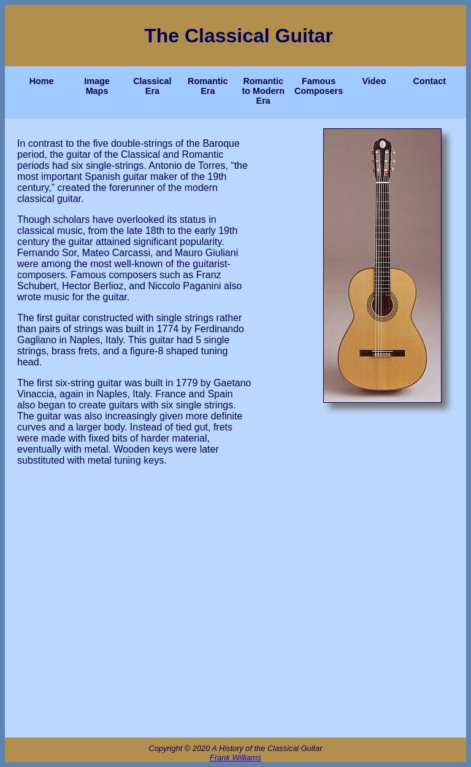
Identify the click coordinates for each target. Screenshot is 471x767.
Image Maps (97, 86)
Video (374, 81)
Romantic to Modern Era (263, 91)
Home (41, 81)
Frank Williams (235, 757)
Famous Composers (319, 86)
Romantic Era (208, 86)
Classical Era (152, 86)
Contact (429, 81)
